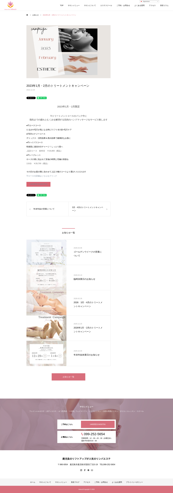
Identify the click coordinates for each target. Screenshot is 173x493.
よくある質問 (139, 5)
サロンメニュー (74, 5)
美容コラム (164, 5)
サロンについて (90, 5)
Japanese (145, 1)
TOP (61, 5)
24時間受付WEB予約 (38, 184)
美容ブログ (75, 482)
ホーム (32, 482)
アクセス (152, 5)
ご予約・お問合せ (123, 5)
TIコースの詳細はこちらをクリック (41, 176)
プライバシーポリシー (134, 482)
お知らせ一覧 (68, 377)
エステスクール (106, 5)
